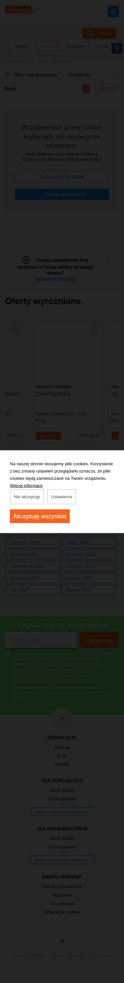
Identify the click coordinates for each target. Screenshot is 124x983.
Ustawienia (61, 496)
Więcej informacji (26, 485)
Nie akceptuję (27, 496)
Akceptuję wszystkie (39, 516)
